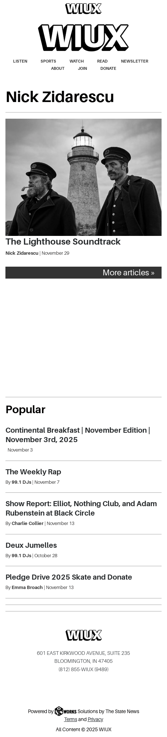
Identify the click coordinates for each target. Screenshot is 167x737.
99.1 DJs (21, 482)
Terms (70, 719)
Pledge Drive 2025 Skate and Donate (68, 577)
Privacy (95, 719)
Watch (77, 61)
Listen (20, 61)
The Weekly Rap (33, 472)
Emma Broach (27, 587)
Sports (48, 61)
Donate (108, 68)
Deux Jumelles (31, 545)
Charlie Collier (27, 523)
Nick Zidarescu (21, 253)
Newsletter (134, 61)
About (57, 68)
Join (82, 68)
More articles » (129, 272)
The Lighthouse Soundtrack (63, 241)
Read (102, 61)
